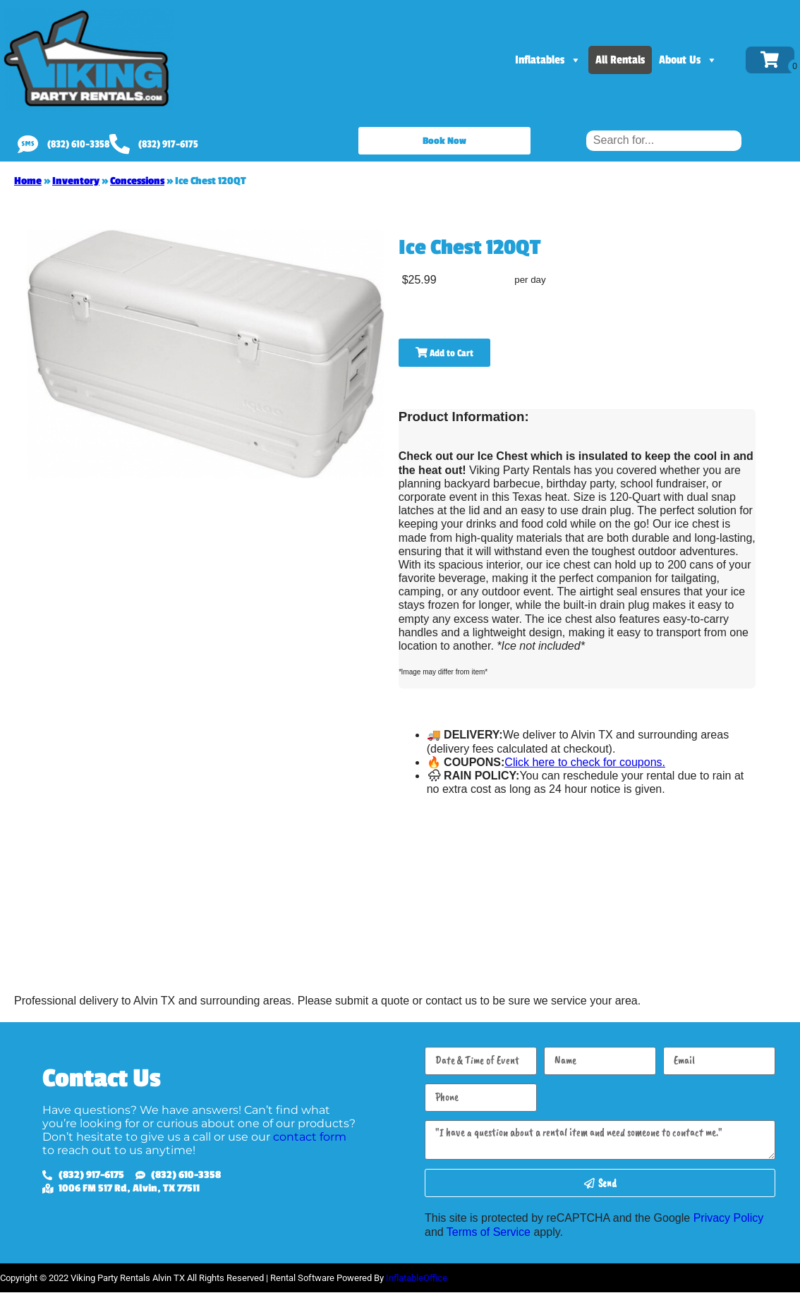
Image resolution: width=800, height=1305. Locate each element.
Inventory (75, 181)
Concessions (137, 181)
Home (28, 181)
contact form (309, 1136)
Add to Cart (444, 353)
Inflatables (548, 60)
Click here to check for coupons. (584, 762)
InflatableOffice (416, 1278)
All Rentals (620, 60)
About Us (688, 60)
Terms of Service (489, 1232)
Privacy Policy (728, 1218)
